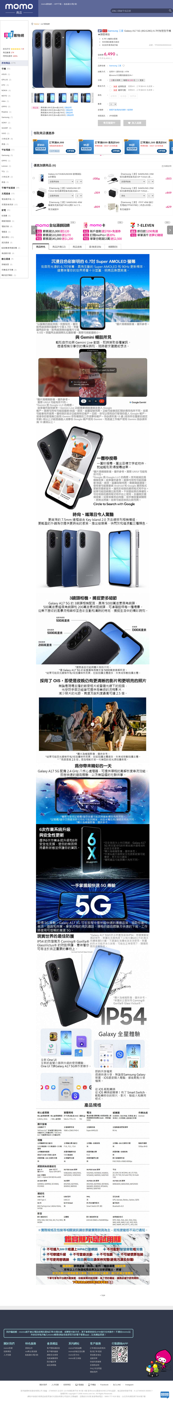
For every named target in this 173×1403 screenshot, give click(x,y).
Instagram (129, 1385)
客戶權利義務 (52, 1351)
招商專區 (7, 1351)
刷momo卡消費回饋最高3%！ (121, 75)
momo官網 (8, 1348)
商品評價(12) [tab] (59, 247)
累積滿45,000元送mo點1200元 (53, 115)
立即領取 (70, 151)
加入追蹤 (134, 123)
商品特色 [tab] (40, 247)
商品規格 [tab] (77, 247)
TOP (103, 1295)
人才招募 (7, 1355)
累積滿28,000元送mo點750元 (53, 113)
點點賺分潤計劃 (70, 4)
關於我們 (43, 1385)
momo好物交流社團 (76, 1351)
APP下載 (58, 4)
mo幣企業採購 (31, 1351)
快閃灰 (133, 96)
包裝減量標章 (52, 1358)
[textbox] (139, 10)
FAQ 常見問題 (96, 1368)
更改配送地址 (95, 1355)
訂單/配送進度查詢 (97, 1348)
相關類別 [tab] (112, 247)
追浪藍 (123, 96)
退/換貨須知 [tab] (95, 247)
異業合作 (29, 1348)
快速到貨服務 (95, 1362)
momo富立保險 (74, 1358)
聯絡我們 (93, 1372)
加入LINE (117, 1385)
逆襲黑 (113, 96)
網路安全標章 (52, 1355)
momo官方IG (73, 1355)
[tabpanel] (102, 775)
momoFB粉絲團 (75, 1348)
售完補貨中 (109, 123)
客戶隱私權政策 (53, 1348)
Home (36, 24)
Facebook (104, 1385)
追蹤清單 (93, 1358)
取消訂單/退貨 (96, 1351)
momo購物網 (46, 4)
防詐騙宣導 (51, 1362)
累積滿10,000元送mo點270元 (53, 110)
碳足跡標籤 (51, 1365)
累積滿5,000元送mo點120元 (52, 107)
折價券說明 (94, 1365)
